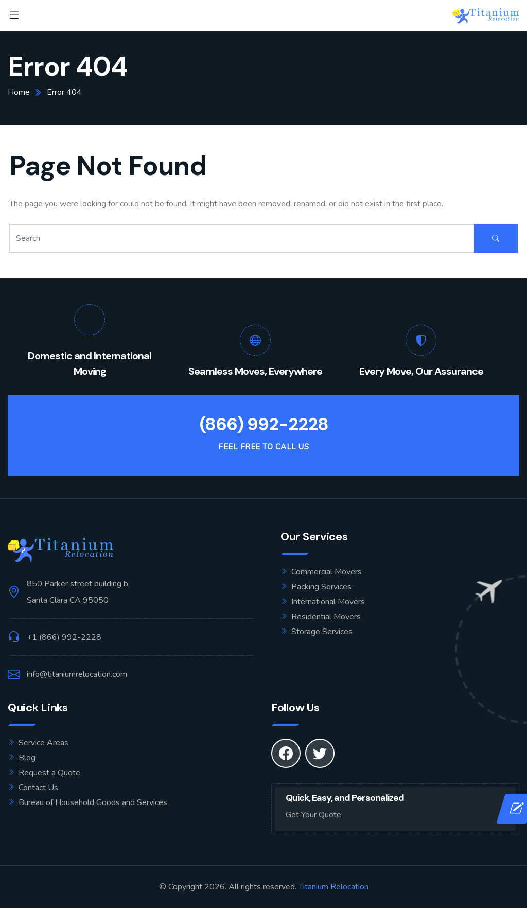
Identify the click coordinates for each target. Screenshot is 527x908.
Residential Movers (326, 616)
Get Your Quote (313, 814)
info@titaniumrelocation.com (77, 674)
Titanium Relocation (333, 887)
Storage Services (322, 631)
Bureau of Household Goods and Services (93, 802)
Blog (27, 757)
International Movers (328, 601)
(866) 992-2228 (263, 424)
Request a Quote (49, 772)
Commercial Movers (326, 572)
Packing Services (321, 586)
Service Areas (43, 742)
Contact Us (38, 787)
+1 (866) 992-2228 (64, 637)
